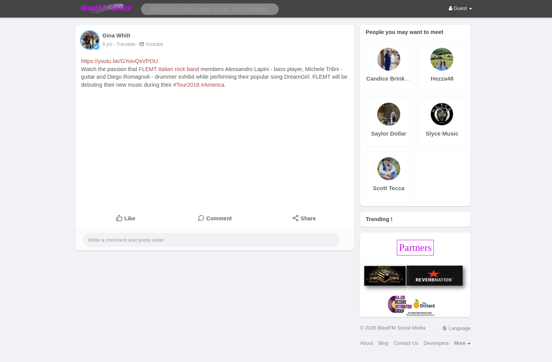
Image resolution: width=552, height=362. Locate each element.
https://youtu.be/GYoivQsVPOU (119, 61)
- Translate (125, 44)
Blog (383, 343)
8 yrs (107, 44)
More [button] (462, 343)
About (366, 343)
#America (212, 85)
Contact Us (406, 343)
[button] (209, 8)
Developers (436, 343)
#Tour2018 (186, 85)
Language (456, 328)
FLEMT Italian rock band (169, 69)
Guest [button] (460, 8)
